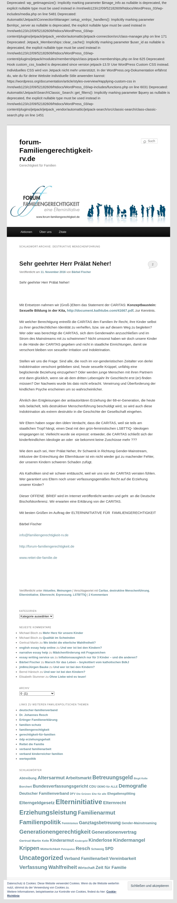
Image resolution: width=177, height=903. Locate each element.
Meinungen (64, 590)
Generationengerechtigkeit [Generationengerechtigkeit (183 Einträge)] (55, 832)
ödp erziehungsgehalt (34, 739)
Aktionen (26, 232)
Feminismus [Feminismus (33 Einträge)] (70, 823)
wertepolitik (27, 758)
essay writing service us (36, 657)
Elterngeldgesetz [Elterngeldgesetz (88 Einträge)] (37, 802)
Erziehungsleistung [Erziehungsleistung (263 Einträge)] (48, 812)
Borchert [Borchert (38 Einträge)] (25, 786)
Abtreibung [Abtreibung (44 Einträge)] (28, 778)
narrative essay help (33, 652)
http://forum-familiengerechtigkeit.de (46, 546)
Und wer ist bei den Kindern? (81, 647)
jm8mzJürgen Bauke (33, 667)
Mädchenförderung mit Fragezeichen (79, 652)
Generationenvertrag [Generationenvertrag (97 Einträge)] (113, 832)
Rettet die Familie (31, 744)
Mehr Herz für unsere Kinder (63, 633)
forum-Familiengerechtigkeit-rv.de (56, 150)
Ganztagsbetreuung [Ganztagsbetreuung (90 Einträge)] (100, 822)
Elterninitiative (28, 594)
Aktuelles (49, 590)
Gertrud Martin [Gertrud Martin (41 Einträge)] (30, 840)
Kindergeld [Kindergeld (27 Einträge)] (81, 840)
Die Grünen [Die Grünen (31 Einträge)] (84, 793)
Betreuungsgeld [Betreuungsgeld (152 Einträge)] (112, 777)
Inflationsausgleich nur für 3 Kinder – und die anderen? (98, 657)
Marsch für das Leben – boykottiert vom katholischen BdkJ (87, 662)
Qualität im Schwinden (59, 637)
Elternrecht (47, 594)
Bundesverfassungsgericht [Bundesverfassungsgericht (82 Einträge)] (60, 786)
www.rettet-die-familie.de (38, 558)
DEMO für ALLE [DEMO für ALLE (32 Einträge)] (107, 786)
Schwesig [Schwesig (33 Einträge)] (97, 849)
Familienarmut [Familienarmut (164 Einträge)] (96, 813)
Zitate (62, 232)
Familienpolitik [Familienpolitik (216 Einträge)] (40, 822)
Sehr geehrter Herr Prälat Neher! (65, 263)
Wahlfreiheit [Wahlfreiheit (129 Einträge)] (62, 867)
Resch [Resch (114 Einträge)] (83, 848)
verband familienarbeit (35, 749)
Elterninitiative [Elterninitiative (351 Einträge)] (79, 802)
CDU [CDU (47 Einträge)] (93, 786)
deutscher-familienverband (38, 710)
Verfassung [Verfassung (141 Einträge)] (33, 867)
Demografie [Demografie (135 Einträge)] (133, 786)
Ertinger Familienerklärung (38, 719)
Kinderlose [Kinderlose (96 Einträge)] (100, 840)
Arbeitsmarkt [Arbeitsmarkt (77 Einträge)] (78, 778)
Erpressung (63, 594)
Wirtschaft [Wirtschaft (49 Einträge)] (86, 868)
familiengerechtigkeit (34, 729)
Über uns (45, 232)
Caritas (103, 590)
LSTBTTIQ (80, 594)
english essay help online (37, 647)
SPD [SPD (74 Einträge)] (109, 848)
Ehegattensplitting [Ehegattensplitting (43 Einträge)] (121, 793)
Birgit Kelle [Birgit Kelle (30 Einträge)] (141, 778)
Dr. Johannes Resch (33, 715)
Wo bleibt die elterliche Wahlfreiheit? (70, 642)
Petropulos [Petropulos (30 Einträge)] (68, 849)
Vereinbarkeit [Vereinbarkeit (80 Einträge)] (122, 858)
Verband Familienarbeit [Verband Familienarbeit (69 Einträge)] (86, 858)
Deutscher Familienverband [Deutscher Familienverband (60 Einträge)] (44, 793)
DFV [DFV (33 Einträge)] (72, 793)
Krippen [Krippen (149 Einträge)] (29, 848)
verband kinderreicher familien (41, 754)
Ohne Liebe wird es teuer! (68, 676)
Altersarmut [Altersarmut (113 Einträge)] (51, 777)
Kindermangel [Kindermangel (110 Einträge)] (129, 840)
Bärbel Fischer (81, 272)
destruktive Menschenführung (129, 590)
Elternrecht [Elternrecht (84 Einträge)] (114, 802)
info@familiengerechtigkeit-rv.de (43, 535)
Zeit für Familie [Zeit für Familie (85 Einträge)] (111, 867)
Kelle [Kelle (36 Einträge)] (45, 840)
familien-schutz (30, 725)
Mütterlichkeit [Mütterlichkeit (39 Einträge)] (50, 849)
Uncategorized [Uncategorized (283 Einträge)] (41, 857)
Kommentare (98, 594)
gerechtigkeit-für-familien (37, 734)
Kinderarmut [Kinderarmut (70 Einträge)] (62, 840)
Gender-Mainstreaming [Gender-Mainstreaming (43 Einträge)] (139, 823)
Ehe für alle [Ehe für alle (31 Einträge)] (99, 793)
